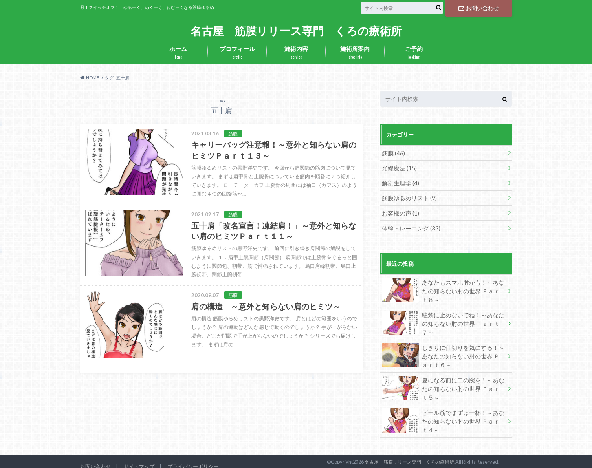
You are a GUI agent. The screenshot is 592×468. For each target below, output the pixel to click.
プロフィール (237, 52)
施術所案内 (355, 52)
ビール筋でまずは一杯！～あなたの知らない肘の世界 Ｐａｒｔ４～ (443, 412)
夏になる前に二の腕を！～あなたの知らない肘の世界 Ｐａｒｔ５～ (443, 381)
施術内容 (296, 52)
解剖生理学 (399, 181)
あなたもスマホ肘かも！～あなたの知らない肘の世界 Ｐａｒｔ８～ (443, 287)
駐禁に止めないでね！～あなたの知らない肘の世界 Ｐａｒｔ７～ (443, 316)
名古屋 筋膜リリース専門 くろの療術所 (296, 30)
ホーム (178, 52)
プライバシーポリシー (192, 457)
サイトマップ (139, 457)
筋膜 (392, 152)
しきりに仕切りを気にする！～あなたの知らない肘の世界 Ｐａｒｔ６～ (443, 349)
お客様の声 (399, 210)
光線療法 (398, 167)
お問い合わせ (478, 7)
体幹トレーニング (409, 225)
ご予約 (414, 52)
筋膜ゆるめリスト (407, 196)
